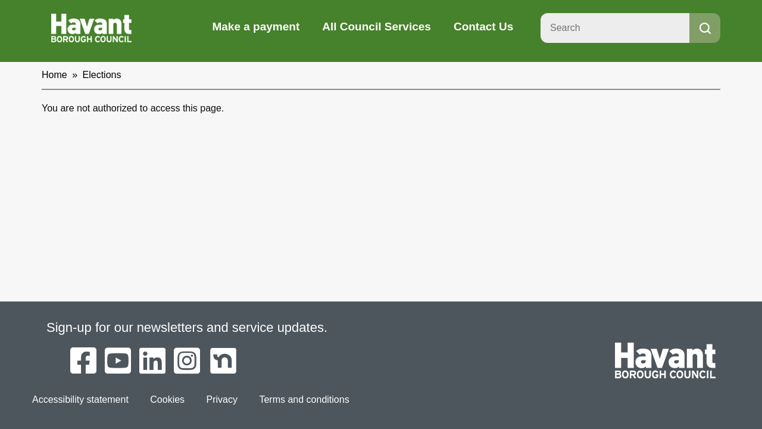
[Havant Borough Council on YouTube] (118, 361)
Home (54, 75)
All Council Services (376, 26)
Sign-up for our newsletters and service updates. (186, 327)
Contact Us (483, 26)
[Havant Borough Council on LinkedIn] (152, 361)
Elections (102, 75)
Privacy (222, 399)
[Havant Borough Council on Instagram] (187, 361)
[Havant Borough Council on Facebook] (83, 361)
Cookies (167, 399)
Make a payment (255, 26)
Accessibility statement (80, 399)
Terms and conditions (304, 399)
